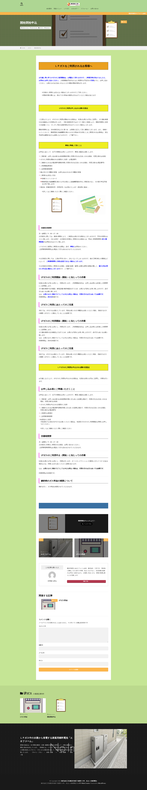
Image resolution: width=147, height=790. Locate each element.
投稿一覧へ (86, 581)
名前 (41, 645)
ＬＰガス (66, 8)
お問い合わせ (94, 8)
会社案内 (49, 8)
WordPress (102, 783)
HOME (23, 48)
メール (41, 652)
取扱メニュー (58, 8)
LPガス (41, 28)
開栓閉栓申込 (37, 48)
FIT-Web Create (84, 783)
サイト (41, 660)
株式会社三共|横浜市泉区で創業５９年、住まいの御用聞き (79, 781)
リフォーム (84, 8)
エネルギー (74, 8)
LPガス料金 (63, 600)
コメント (42, 626)
